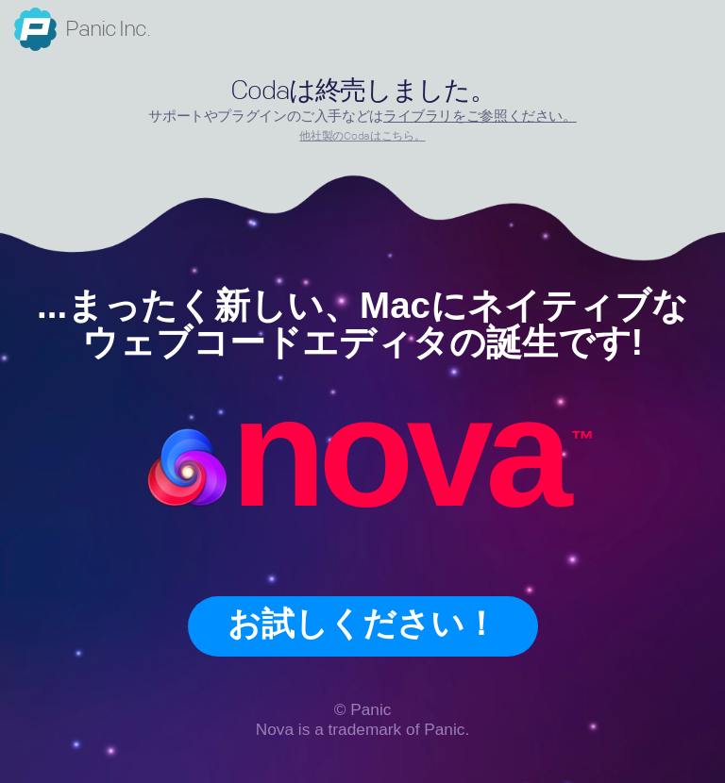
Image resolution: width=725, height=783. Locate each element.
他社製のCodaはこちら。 (362, 136)
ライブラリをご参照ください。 (480, 116)
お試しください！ (362, 623)
